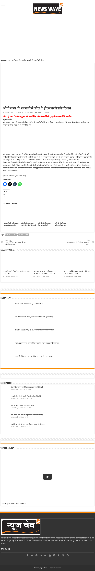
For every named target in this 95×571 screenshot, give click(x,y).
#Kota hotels (11, 235)
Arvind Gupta (9, 112)
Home (3, 60)
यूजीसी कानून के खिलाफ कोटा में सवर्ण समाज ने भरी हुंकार (28, 424)
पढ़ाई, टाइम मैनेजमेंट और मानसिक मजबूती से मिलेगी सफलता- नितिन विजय (37, 343)
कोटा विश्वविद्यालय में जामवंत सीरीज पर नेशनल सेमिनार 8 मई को (33, 356)
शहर (9, 60)
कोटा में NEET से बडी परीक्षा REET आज (22, 406)
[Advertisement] (47, 35)
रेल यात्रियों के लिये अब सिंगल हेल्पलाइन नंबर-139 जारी (27, 387)
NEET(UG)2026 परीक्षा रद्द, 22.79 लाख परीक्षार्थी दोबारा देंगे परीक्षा (34, 330)
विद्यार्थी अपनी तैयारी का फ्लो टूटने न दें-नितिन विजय (30, 304)
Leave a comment (43, 112)
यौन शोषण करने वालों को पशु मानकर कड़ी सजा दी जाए (27, 415)
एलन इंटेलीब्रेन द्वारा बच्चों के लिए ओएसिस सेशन (18, 242)
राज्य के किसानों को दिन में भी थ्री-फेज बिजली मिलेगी (26, 396)
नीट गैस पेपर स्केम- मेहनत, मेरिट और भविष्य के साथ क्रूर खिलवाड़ (34, 317)
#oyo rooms (23, 235)
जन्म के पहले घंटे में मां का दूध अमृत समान (77, 242)
